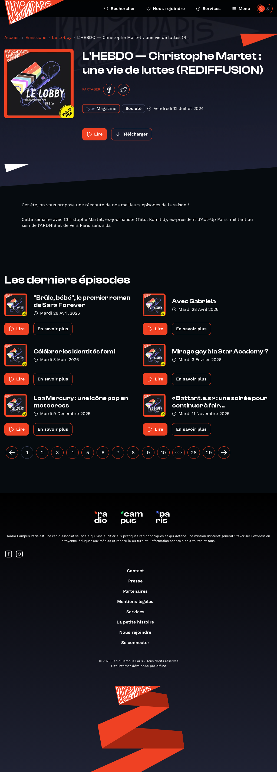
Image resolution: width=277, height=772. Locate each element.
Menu (241, 8)
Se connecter (138, 642)
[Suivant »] (224, 453)
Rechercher (119, 8)
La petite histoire (138, 622)
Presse (138, 581)
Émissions (35, 37)
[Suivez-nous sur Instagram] (19, 554)
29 (209, 452)
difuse (161, 666)
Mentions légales (138, 601)
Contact (138, 570)
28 (194, 452)
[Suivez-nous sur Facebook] (8, 554)
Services (208, 8)
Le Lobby (61, 37)
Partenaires (138, 591)
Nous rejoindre (165, 8)
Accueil (12, 37)
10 (163, 452)
